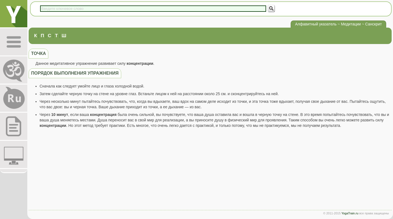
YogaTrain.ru (349, 213)
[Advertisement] (210, 170)
